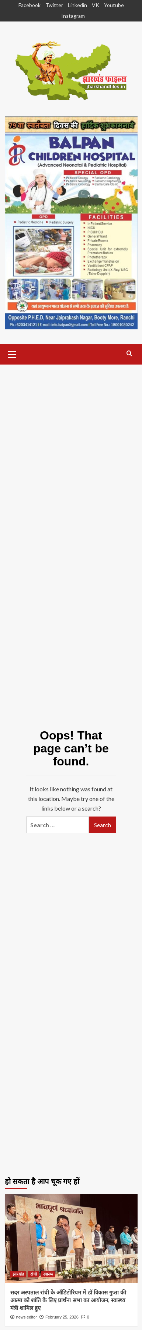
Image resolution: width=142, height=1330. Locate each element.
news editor (26, 1317)
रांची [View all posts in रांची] (33, 1274)
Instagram (73, 16)
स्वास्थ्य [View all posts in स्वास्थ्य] (48, 1274)
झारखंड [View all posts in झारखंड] (18, 1274)
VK (95, 5)
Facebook (29, 5)
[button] (12, 353)
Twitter (54, 5)
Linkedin (77, 5)
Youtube (114, 5)
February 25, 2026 (62, 1317)
